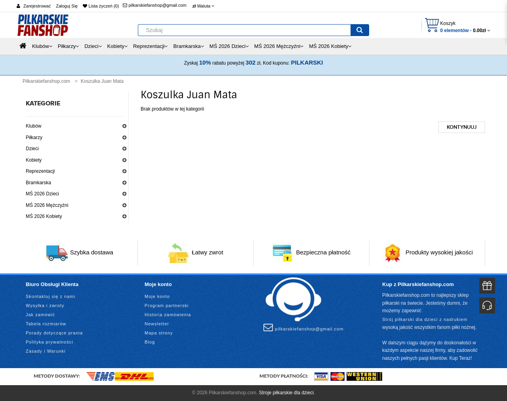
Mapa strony (159, 332)
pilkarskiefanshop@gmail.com (154, 5)
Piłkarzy (34, 137)
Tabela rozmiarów (46, 323)
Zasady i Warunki (46, 351)
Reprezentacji (40, 171)
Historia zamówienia (168, 314)
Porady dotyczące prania (54, 332)
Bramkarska (38, 182)
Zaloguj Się (67, 6)
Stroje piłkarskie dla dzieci (286, 392)
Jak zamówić (40, 314)
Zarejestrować (37, 6)
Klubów (33, 126)
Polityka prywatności (49, 342)
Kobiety (34, 160)
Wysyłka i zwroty (45, 305)
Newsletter (157, 323)
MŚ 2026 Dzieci (42, 194)
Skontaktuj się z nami (50, 296)
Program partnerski (167, 305)
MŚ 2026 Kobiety (44, 216)
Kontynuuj (462, 127)
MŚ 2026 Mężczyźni (47, 205)
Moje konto (157, 296)
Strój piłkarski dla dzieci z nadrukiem (424, 319)
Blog (150, 342)
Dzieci (32, 148)
